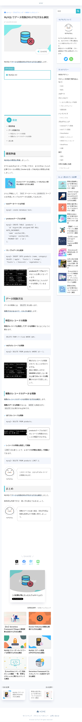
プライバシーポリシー (41, 716)
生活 (61, 86)
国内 (61, 157)
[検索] (78, 11)
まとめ (10, 141)
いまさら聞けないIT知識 (68, 103)
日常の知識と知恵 (65, 165)
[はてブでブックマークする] (31, 562)
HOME (41, 712)
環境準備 (11, 126)
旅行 (60, 153)
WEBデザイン (63, 75)
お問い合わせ (54, 716)
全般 (61, 149)
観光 (61, 90)
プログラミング (64, 122)
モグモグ (41, 2)
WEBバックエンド (44, 608)
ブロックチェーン (66, 106)
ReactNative (64, 134)
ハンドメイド (63, 114)
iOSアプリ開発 (65, 130)
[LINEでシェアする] (38, 562)
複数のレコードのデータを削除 (20, 136)
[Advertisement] (27, 97)
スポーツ (61, 94)
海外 (61, 161)
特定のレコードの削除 (17, 133)
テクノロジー (63, 99)
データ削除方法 (14, 130)
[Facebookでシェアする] (24, 562)
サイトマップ (27, 716)
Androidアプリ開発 (66, 126)
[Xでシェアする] (17, 562)
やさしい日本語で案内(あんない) (68, 80)
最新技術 (63, 110)
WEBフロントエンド (67, 141)
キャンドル (64, 118)
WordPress (64, 145)
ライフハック (64, 169)
